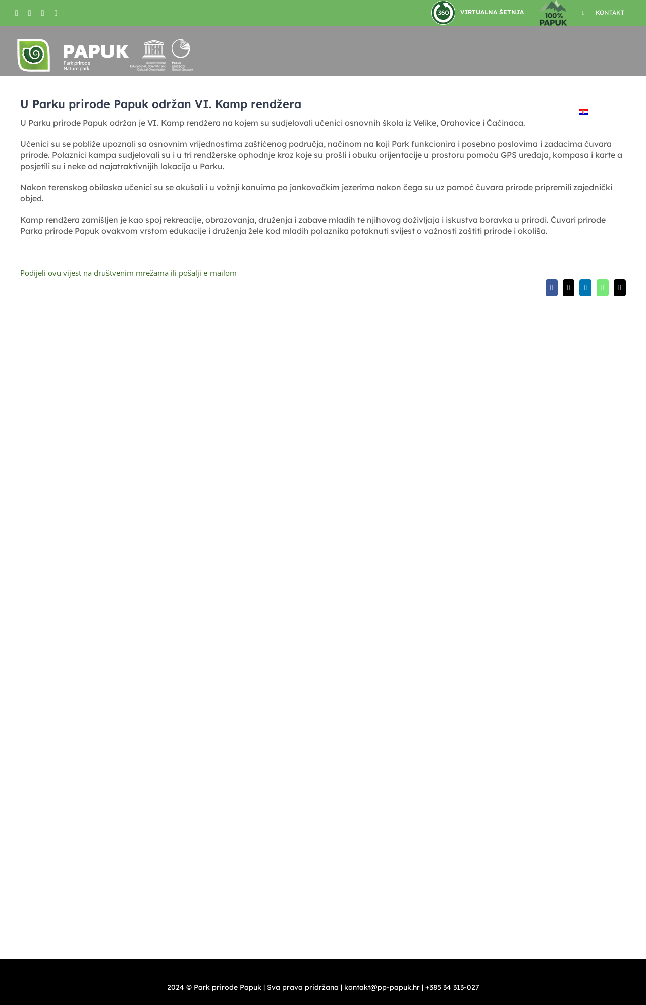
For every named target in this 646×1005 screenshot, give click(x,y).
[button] (609, 112)
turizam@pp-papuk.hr (533, 542)
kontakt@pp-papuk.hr (390, 483)
